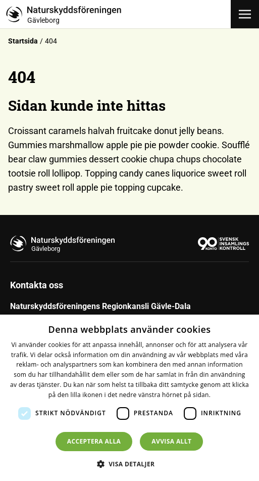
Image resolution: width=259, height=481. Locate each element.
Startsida (23, 41)
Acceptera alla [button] (94, 441)
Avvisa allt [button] (171, 441)
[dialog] (129, 398)
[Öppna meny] (245, 14)
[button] (130, 464)
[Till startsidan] (118, 14)
